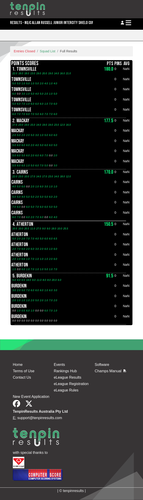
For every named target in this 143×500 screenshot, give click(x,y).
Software (102, 365)
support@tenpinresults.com (39, 418)
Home (18, 365)
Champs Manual (110, 371)
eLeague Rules (66, 390)
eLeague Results (67, 377)
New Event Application (31, 397)
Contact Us (22, 377)
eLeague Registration (71, 384)
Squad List (47, 51)
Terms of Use (23, 371)
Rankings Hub (65, 371)
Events (59, 365)
